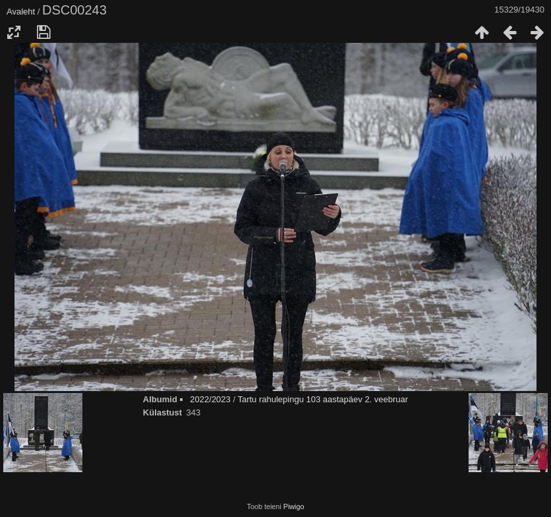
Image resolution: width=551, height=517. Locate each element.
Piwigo (293, 506)
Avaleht (21, 11)
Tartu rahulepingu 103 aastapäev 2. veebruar (322, 399)
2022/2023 (210, 399)
